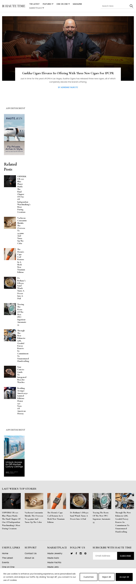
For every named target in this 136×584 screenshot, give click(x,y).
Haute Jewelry (54, 555)
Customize (89, 577)
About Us (29, 559)
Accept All (124, 577)
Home (5, 555)
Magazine (77, 4)
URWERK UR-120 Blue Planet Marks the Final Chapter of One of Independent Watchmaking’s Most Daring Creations (11, 522)
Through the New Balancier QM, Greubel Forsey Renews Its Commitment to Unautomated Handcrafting (123, 524)
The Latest (7, 559)
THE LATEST (34, 4)
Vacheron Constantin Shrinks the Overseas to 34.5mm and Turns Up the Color (34, 519)
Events (5, 564)
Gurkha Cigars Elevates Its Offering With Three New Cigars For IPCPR (68, 75)
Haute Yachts (54, 564)
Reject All (106, 577)
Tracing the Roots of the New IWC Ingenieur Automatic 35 (101, 519)
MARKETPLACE (35, 8)
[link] (71, 555)
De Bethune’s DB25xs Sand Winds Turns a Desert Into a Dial (79, 517)
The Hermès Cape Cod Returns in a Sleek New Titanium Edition (56, 519)
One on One (62, 4)
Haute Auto (53, 559)
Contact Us (31, 555)
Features (47, 4)
